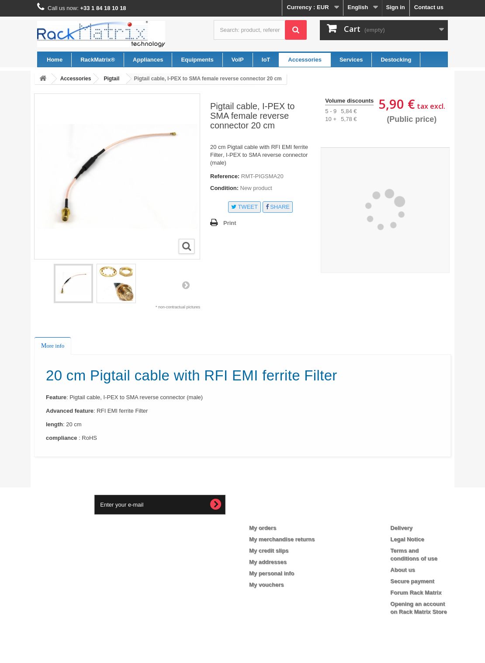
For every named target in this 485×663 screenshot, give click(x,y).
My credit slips (268, 550)
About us (402, 569)
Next (185, 284)
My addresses (268, 562)
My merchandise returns (282, 539)
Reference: (224, 176)
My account (272, 513)
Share (278, 207)
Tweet (244, 207)
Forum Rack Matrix (415, 592)
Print (229, 223)
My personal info (271, 573)
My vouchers (266, 584)
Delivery (401, 528)
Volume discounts (349, 100)
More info (52, 345)
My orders (262, 528)
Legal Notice (407, 539)
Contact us (428, 7)
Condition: (224, 188)
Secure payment (412, 581)
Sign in (395, 7)
